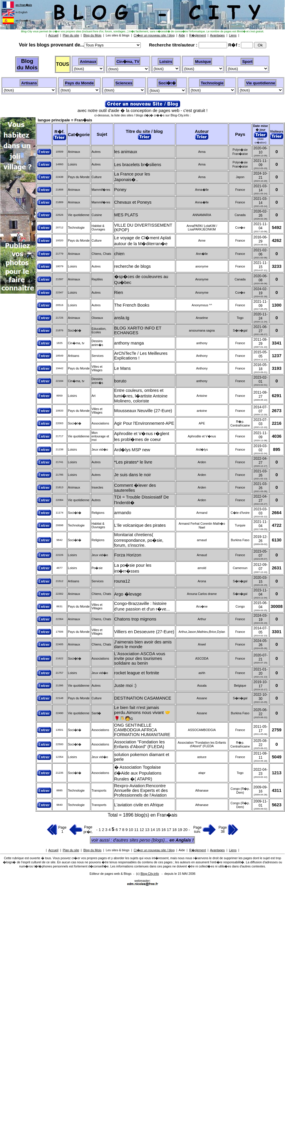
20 (186, 829)
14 (153, 829)
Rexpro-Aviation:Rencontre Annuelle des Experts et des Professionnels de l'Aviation (141, 790)
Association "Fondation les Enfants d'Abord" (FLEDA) (139, 744)
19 (180, 829)
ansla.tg (121, 317)
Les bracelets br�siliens (137, 164)
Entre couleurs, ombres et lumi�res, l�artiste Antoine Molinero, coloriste (141, 395)
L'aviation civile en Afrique (139, 804)
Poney (120, 189)
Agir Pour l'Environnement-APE (144, 423)
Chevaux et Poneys (133, 202)
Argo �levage (128, 594)
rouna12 (122, 581)
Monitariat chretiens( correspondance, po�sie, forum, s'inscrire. (138, 540)
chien (119, 253)
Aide (182, 850)
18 (175, 829)
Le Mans (122, 368)
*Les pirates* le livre (133, 462)
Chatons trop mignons (135, 619)
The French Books (132, 305)
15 (159, 829)
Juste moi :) (125, 685)
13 (148, 829)
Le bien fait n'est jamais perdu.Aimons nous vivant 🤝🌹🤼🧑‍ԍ (142, 713)
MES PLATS (126, 215)
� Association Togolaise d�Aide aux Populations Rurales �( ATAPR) (138, 773)
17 (169, 829)
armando (122, 512)
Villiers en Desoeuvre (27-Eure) (144, 631)
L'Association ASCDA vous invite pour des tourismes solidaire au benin (139, 658)
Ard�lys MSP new (132, 449)
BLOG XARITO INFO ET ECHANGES (138, 330)
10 (131, 829)
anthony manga (129, 343)
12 (142, 829)
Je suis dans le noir (132, 474)
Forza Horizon (127, 555)
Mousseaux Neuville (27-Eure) (143, 410)
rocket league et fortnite (136, 672)
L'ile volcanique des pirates (140, 525)
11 (137, 829)
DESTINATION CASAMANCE (142, 698)
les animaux (125, 151)
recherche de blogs (132, 266)
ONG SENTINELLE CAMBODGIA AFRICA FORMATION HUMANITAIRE (142, 730)
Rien (118, 292)
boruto (120, 381)
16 (164, 829)
